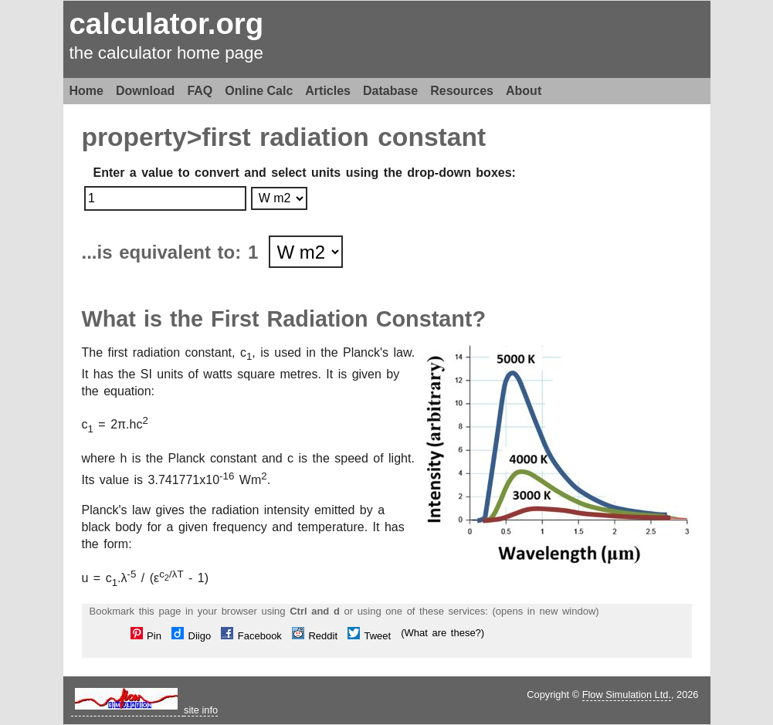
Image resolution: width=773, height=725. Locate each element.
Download (145, 90)
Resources (461, 90)
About (523, 90)
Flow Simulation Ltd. (626, 694)
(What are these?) (442, 633)
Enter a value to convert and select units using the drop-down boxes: (304, 172)
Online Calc (259, 90)
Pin (146, 636)
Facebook (251, 636)
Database (390, 90)
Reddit (314, 636)
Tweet (369, 636)
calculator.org (167, 23)
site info (201, 710)
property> (142, 137)
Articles (328, 90)
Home (86, 90)
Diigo (191, 636)
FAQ (199, 90)
